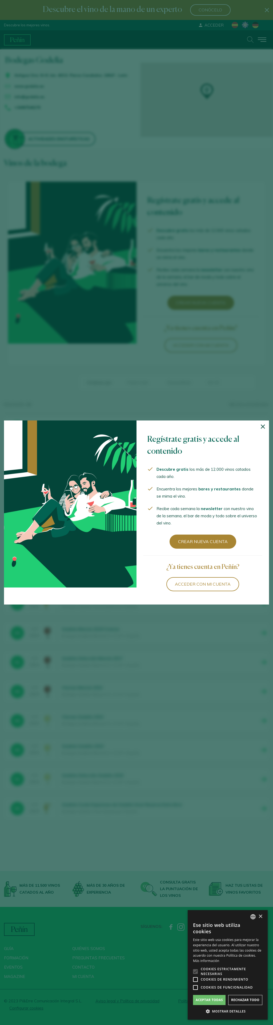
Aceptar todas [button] (209, 1000)
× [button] (260, 917)
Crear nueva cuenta (203, 541)
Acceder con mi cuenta (203, 584)
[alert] (228, 965)
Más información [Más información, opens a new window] (206, 961)
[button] (227, 1011)
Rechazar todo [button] (245, 1000)
